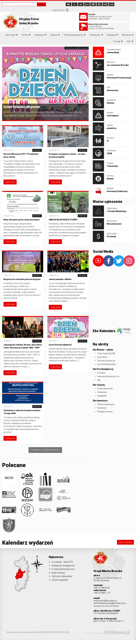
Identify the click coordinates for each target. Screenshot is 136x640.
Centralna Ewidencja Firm (108, 376)
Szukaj (41, 4)
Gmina (25, 35)
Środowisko (95, 35)
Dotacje (53, 35)
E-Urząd (116, 41)
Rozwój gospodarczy (73, 35)
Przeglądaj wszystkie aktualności (45, 450)
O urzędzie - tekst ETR (62, 562)
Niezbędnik (102, 396)
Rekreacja (126, 35)
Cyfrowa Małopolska (106, 364)
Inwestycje (39, 35)
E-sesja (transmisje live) (63, 569)
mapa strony (60, 10)
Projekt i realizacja (108, 633)
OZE (129, 41)
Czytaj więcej (10, 182)
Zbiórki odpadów (60, 580)
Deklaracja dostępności (63, 565)
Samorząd (10, 35)
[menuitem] (10, 35)
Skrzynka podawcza (106, 360)
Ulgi (98, 380)
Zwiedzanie (102, 392)
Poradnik (101, 373)
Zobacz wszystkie (125, 542)
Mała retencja (58, 572)
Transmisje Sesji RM (106, 353)
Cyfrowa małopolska (62, 576)
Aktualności (37, 150)
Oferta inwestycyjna (105, 404)
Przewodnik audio (105, 388)
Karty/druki (102, 357)
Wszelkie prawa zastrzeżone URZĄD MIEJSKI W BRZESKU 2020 (37, 632)
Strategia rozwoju (105, 411)
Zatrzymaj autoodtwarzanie (76, 48)
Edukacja (111, 35)
